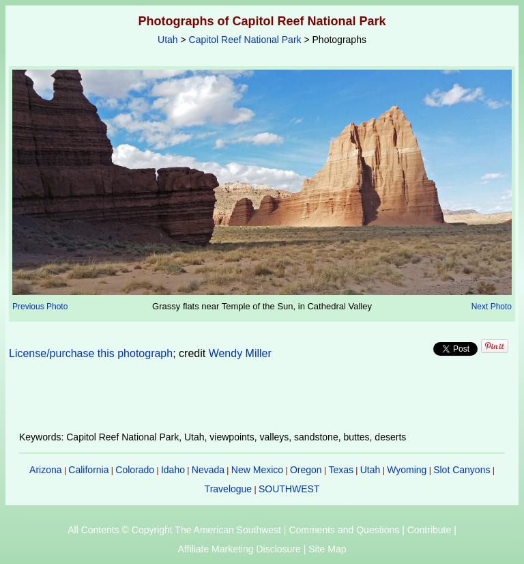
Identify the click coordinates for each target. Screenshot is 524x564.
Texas (340, 469)
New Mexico (257, 469)
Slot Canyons (461, 469)
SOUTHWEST (289, 488)
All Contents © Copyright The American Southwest (174, 529)
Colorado (134, 469)
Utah (168, 39)
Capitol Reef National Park (245, 39)
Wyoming (406, 469)
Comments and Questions (344, 529)
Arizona (45, 469)
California (88, 469)
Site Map (327, 549)
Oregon (306, 469)
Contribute (429, 529)
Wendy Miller (240, 353)
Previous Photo (40, 306)
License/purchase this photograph (91, 353)
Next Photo (491, 306)
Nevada (208, 469)
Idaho (173, 469)
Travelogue (228, 488)
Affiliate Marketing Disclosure (239, 549)
